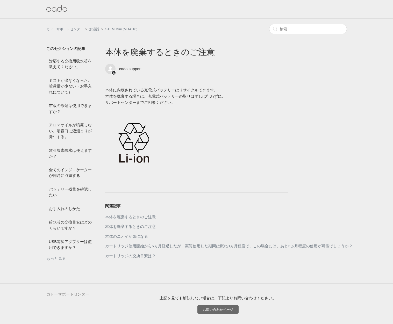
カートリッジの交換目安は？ (130, 256)
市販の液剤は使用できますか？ (70, 108)
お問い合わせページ (218, 310)
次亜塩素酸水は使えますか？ (70, 153)
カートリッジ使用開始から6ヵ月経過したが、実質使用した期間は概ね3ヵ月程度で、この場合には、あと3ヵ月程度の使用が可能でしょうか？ (229, 246)
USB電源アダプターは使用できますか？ (70, 244)
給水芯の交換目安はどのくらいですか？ (70, 225)
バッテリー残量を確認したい (70, 192)
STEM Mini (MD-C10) (121, 29)
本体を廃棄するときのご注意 (130, 217)
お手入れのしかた (64, 208)
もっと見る (56, 258)
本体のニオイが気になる (126, 236)
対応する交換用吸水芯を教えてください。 (70, 64)
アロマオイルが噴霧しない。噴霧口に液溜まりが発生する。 (70, 131)
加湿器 (94, 29)
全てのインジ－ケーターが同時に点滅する (70, 173)
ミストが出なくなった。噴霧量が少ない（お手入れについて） (70, 86)
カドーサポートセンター (64, 29)
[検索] (308, 29)
